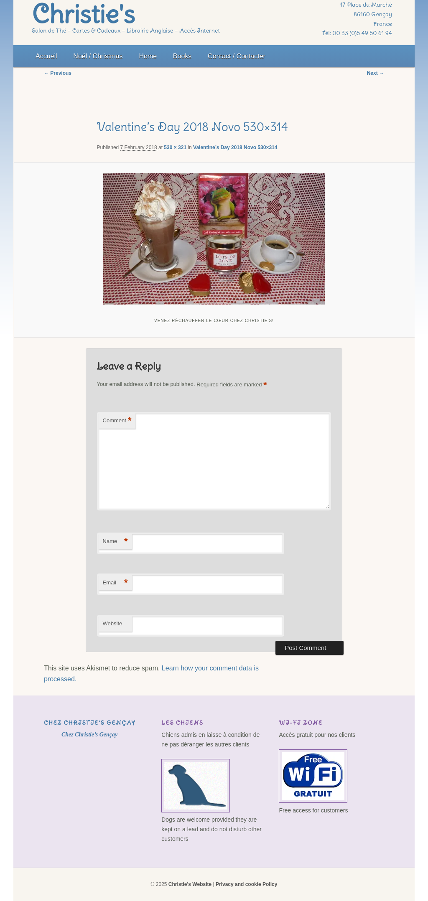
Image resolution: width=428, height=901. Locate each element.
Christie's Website (189, 884)
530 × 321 (175, 147)
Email (115, 583)
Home (148, 56)
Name (115, 542)
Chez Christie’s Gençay (89, 722)
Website (112, 623)
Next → (375, 73)
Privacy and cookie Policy (246, 884)
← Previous (57, 73)
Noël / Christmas (97, 56)
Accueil (46, 56)
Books (182, 56)
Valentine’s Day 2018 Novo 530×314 (235, 147)
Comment (117, 421)
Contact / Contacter (236, 56)
